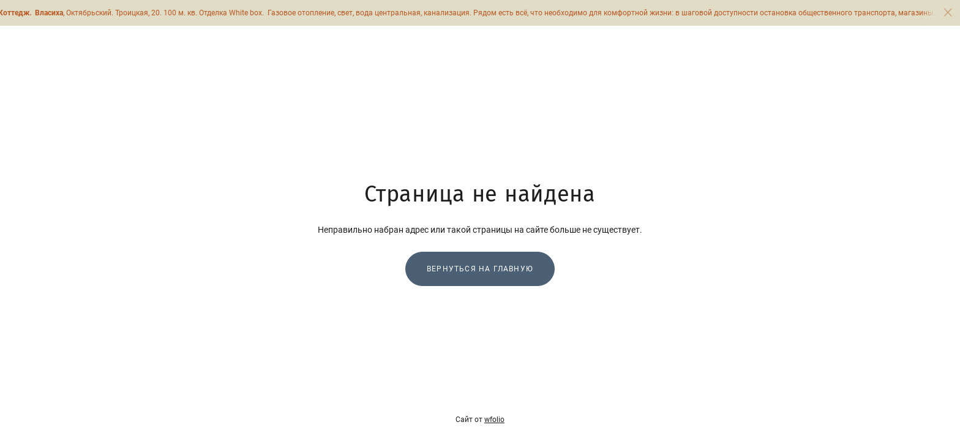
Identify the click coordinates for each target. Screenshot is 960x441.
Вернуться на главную (480, 269)
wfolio (494, 419)
